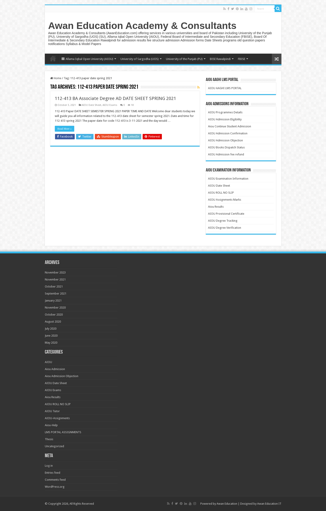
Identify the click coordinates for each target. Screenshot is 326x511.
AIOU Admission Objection (225, 140)
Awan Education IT (269, 503)
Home (53, 58)
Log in (49, 465)
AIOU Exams (110, 105)
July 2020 (50, 328)
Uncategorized (54, 446)
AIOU (48, 362)
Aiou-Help (51, 425)
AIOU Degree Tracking (222, 220)
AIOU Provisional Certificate (226, 213)
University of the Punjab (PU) (184, 59)
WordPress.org (55, 486)
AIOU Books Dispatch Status (226, 147)
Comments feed (55, 479)
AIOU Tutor (52, 411)
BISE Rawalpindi (220, 59)
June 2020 (51, 335)
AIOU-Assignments (57, 418)
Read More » (65, 128)
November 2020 (55, 307)
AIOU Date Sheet (91, 105)
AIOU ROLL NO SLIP (221, 192)
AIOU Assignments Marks (224, 199)
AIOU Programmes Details (225, 112)
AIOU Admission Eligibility (225, 119)
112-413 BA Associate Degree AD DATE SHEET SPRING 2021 (115, 98)
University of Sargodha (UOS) (139, 59)
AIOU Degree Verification (224, 227)
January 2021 (53, 300)
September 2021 (55, 293)
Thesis (49, 439)
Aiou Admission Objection (61, 376)
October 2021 (54, 286)
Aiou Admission (55, 369)
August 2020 (53, 321)
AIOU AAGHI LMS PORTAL (225, 88)
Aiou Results (216, 206)
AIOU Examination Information (228, 178)
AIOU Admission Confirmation (227, 133)
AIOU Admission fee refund (226, 154)
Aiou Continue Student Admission (229, 126)
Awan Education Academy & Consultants (142, 25)
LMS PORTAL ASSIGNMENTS (63, 432)
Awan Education (227, 503)
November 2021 (55, 279)
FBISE (241, 59)
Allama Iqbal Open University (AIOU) (87, 59)
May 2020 (51, 342)
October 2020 (54, 314)
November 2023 (55, 272)
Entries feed (52, 472)
